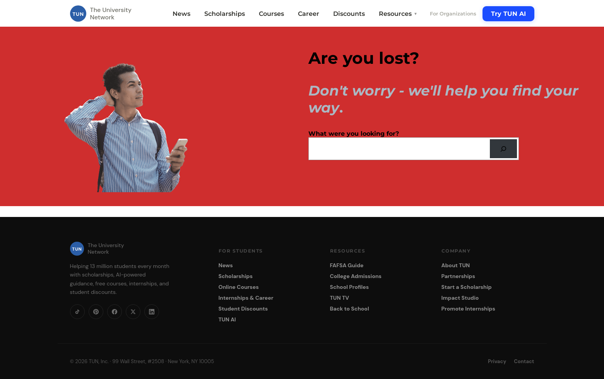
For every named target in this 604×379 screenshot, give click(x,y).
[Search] (503, 148)
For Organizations (453, 13)
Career (308, 13)
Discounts (349, 13)
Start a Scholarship (466, 286)
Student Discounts (243, 308)
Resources (398, 13)
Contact (524, 361)
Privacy (497, 361)
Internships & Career (246, 297)
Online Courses (239, 286)
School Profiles (349, 286)
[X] (133, 311)
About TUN (455, 265)
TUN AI (227, 319)
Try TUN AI (508, 13)
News (181, 13)
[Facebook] (114, 311)
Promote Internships (468, 308)
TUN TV (339, 297)
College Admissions (356, 276)
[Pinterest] (96, 311)
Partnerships (458, 276)
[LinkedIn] (151, 311)
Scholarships (224, 13)
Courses (271, 13)
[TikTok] (77, 311)
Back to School (349, 308)
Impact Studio (460, 297)
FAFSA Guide (347, 265)
